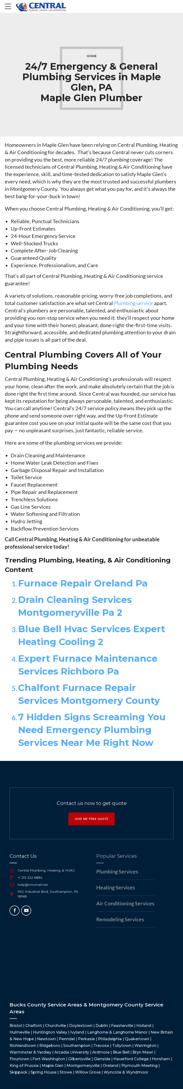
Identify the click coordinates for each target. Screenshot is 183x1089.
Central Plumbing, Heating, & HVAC (46, 870)
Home (92, 56)
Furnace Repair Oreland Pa (83, 583)
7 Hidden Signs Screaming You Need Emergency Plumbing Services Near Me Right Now (92, 729)
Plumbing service (133, 303)
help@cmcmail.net (33, 885)
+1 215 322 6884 (30, 877)
